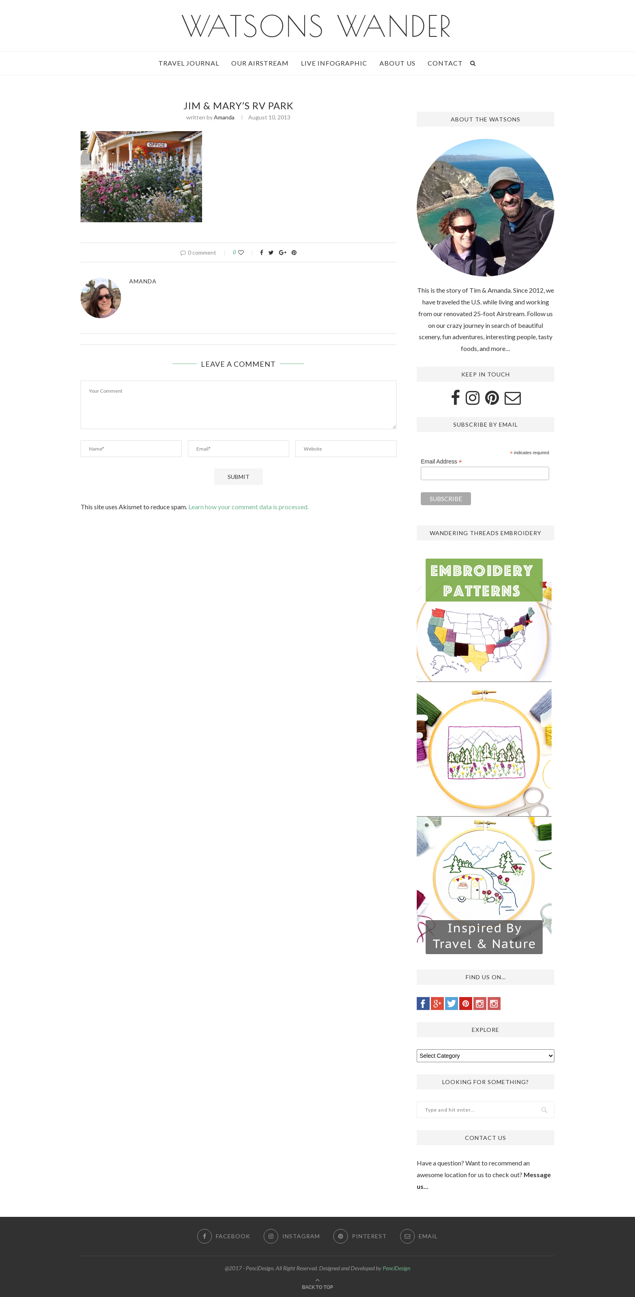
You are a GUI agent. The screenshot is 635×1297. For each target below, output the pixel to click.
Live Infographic (334, 63)
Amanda (224, 117)
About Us (397, 63)
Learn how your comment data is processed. (248, 506)
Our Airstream (260, 63)
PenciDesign (396, 1268)
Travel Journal (188, 63)
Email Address (441, 462)
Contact (445, 63)
